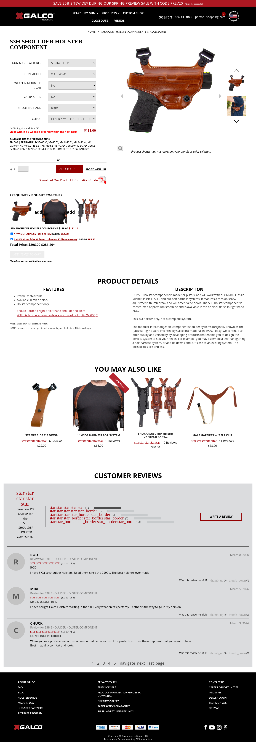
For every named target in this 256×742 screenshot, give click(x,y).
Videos (119, 21)
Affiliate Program (30, 713)
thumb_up (216, 580)
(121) (88, 507)
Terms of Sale (107, 687)
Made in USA (26, 702)
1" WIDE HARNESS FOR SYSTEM (33, 234)
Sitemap (214, 708)
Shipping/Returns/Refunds (116, 711)
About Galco (26, 682)
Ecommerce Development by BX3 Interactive (128, 739)
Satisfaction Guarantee (114, 706)
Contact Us (216, 682)
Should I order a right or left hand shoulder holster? (51, 311)
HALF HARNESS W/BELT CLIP (212, 435)
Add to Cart (69, 169)
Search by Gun (85, 13)
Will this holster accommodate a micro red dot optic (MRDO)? (57, 315)
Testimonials (217, 702)
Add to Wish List (96, 169)
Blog (21, 692)
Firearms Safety (108, 701)
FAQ (20, 687)
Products (110, 13)
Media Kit (215, 692)
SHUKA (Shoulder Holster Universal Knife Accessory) (46, 239)
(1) (100, 511)
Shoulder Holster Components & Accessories (134, 31)
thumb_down (237, 580)
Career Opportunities (223, 687)
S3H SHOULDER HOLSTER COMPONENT (34, 228)
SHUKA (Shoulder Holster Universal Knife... (155, 435)
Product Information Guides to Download (119, 694)
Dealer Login (183, 17)
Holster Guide (27, 697)
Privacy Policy (107, 682)
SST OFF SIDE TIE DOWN (41, 435)
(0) (113, 514)
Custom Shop (133, 13)
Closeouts (100, 21)
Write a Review (221, 517)
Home (92, 31)
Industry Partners (30, 708)
